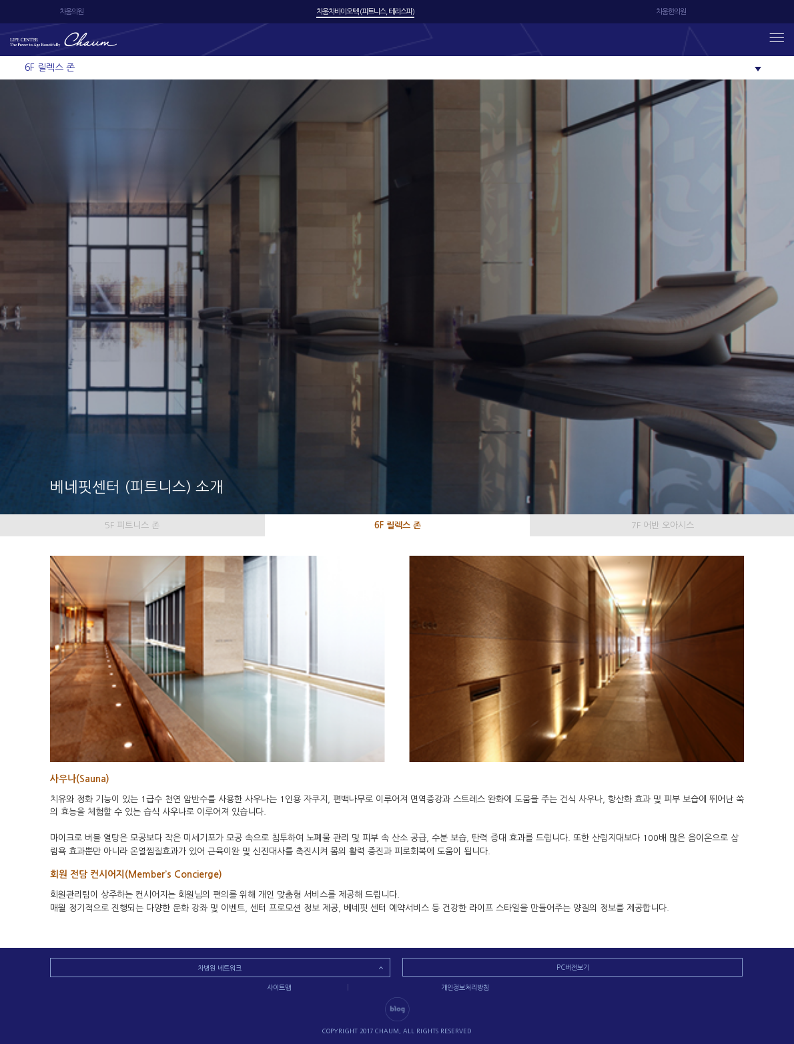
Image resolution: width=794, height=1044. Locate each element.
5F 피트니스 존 (132, 525)
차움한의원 (671, 11)
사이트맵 (279, 987)
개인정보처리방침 (465, 987)
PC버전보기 (572, 967)
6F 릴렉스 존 (397, 525)
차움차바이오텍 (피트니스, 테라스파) (365, 11)
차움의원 (71, 11)
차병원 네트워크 (219, 968)
